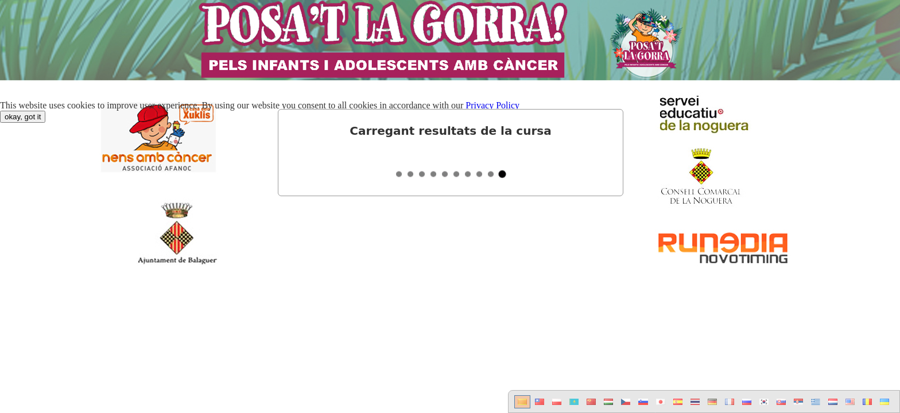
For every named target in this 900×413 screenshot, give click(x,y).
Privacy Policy (492, 105)
